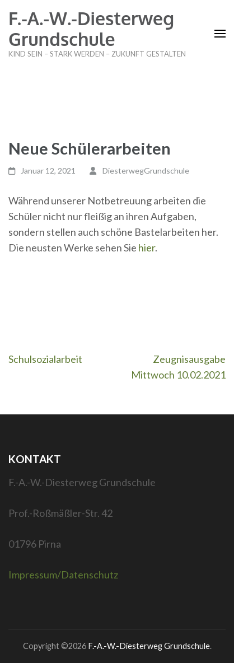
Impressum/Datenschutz (63, 574)
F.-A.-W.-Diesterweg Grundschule (91, 28)
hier (146, 247)
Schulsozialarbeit (45, 359)
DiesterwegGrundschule (145, 170)
